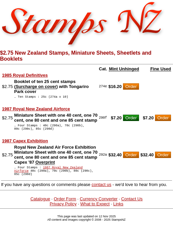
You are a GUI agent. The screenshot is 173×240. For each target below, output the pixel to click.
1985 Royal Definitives (25, 75)
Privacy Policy (63, 209)
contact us (101, 190)
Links (118, 209)
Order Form (65, 204)
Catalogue (40, 204)
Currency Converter (98, 204)
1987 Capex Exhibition (25, 143)
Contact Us (132, 204)
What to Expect (95, 209)
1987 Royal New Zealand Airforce (36, 109)
